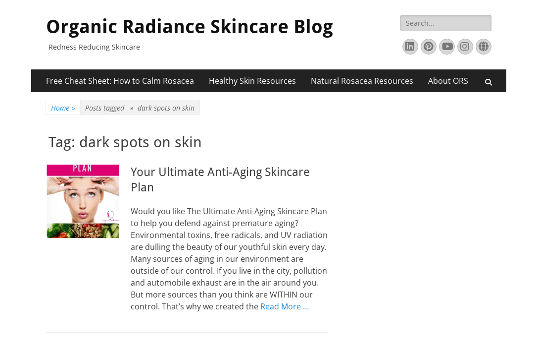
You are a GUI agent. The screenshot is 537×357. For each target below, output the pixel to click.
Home (63, 108)
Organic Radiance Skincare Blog (189, 27)
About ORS (448, 80)
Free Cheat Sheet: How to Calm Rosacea (120, 80)
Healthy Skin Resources (252, 80)
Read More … (284, 306)
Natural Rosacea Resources (362, 80)
